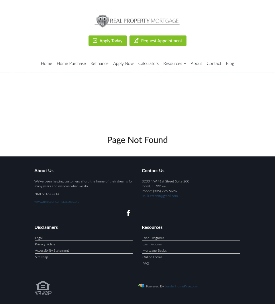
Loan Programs (153, 238)
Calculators (148, 63)
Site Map (41, 257)
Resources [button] (174, 63)
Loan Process (152, 244)
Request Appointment (158, 40)
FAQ (145, 263)
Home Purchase (71, 63)
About (196, 63)
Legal (38, 238)
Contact (214, 63)
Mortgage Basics (154, 250)
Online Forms (152, 257)
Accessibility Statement (52, 250)
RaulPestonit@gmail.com (160, 196)
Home (46, 63)
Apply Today (108, 40)
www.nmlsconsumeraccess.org (57, 201)
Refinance (100, 63)
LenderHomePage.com (181, 286)
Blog (230, 63)
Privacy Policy (45, 244)
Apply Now (123, 63)
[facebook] (126, 214)
